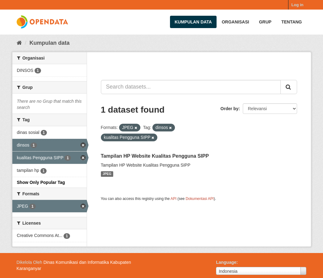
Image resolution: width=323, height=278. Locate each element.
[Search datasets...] (191, 87)
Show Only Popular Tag (41, 182)
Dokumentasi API (200, 199)
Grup (265, 21)
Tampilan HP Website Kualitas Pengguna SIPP (155, 156)
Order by (229, 108)
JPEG (107, 174)
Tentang (291, 21)
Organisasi (235, 21)
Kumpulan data (193, 21)
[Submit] (288, 87)
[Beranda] (19, 43)
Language (226, 262)
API (173, 199)
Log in (298, 4)
